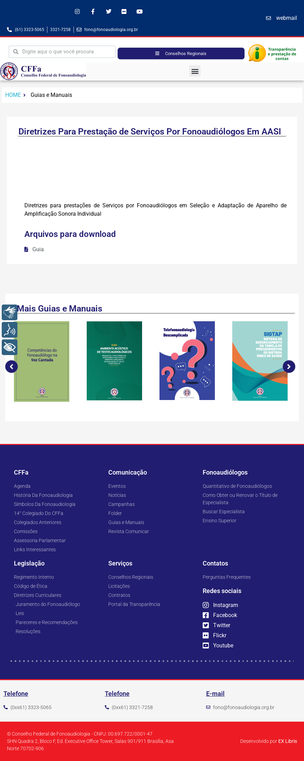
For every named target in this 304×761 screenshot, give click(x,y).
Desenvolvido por (268, 741)
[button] (195, 71)
